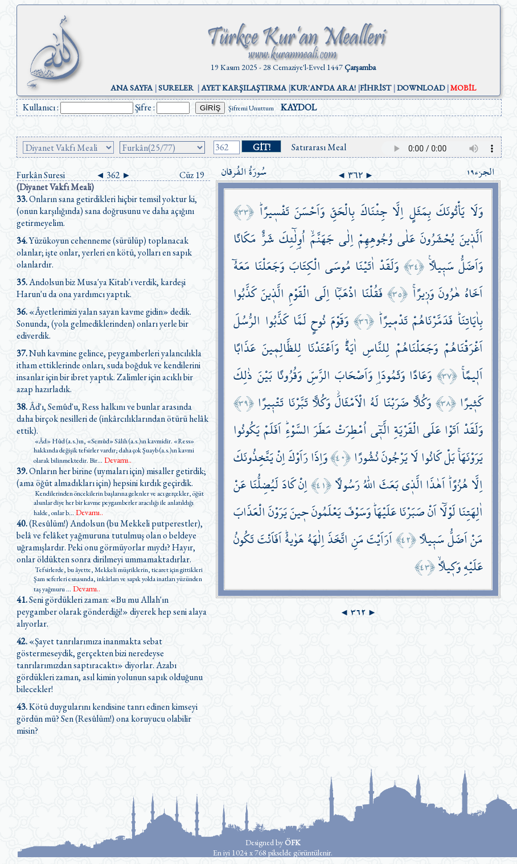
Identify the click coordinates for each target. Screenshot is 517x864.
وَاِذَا (319, 457)
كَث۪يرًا (471, 402)
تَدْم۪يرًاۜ (393, 320)
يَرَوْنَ (277, 512)
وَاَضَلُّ (470, 266)
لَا (414, 457)
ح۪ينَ (299, 512)
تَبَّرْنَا (298, 402)
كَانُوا (431, 457)
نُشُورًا (366, 457)
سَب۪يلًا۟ (441, 266)
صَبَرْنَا (412, 512)
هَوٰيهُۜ (294, 539)
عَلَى (432, 430)
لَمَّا (299, 320)
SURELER (176, 88)
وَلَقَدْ (389, 266)
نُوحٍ (318, 320)
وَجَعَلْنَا (269, 266)
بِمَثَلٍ (420, 211)
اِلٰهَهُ (316, 539)
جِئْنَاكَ (373, 211)
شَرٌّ (267, 238)
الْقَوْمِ (299, 293)
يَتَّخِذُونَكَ (253, 457)
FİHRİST (375, 88)
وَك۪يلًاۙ (449, 566)
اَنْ (432, 512)
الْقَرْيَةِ (407, 430)
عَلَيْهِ (473, 566)
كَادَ (289, 484)
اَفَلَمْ (272, 430)
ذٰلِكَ (242, 375)
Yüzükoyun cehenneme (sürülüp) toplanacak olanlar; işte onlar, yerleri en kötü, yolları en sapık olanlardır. (104, 252)
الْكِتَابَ (305, 266)
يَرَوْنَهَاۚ (470, 457)
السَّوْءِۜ (297, 430)
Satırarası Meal (319, 147)
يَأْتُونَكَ (450, 211)
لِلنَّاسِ (376, 348)
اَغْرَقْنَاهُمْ (463, 348)
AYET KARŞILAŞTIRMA (243, 88)
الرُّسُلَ (246, 320)
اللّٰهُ (369, 484)
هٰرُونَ (449, 293)
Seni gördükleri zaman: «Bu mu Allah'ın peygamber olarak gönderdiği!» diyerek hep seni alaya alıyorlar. (112, 612)
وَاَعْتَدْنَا (323, 348)
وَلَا (476, 211)
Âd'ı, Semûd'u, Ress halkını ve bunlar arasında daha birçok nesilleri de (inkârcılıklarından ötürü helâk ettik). (112, 419)
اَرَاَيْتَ (379, 539)
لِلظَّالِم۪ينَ (281, 348)
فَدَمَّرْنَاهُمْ (432, 320)
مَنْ (476, 539)
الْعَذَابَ (249, 512)
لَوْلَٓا (448, 512)
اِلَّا (398, 211)
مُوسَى (338, 266)
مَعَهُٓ (241, 266)
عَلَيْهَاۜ (385, 512)
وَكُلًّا (422, 402)
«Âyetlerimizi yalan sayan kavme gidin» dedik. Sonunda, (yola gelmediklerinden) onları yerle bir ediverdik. (104, 324)
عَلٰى (406, 238)
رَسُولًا (347, 484)
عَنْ (239, 484)
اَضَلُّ (457, 539)
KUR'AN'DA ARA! (323, 88)
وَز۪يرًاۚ (423, 293)
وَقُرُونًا (289, 375)
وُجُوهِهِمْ (375, 238)
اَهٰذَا (435, 484)
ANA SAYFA (131, 88)
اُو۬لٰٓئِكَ (292, 238)
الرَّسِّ (318, 375)
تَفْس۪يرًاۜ (274, 211)
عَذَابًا (244, 348)
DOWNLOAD (421, 88)
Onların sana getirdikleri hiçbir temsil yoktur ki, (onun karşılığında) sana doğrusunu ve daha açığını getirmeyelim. (107, 211)
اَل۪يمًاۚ (472, 375)
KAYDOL (299, 107)
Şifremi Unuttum (251, 108)
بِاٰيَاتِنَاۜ (470, 320)
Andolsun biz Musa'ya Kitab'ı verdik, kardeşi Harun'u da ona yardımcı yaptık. (101, 288)
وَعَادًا (420, 375)
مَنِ (357, 539)
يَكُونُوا (246, 430)
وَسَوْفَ (357, 512)
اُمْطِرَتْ (351, 430)
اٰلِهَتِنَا (470, 512)
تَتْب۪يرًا (271, 402)
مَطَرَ (322, 430)
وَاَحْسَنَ (309, 211)
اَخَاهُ (474, 293)
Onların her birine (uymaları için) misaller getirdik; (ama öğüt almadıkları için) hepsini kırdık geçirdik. (111, 477)
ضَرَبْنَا (396, 402)
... (114, 460)
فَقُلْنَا (372, 293)
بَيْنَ (264, 375)
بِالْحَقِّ (342, 211)
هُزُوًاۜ (458, 484)
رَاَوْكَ (298, 457)
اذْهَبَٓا (345, 293)
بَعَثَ (389, 484)
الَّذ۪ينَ (272, 293)
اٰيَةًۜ (351, 348)
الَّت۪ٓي (380, 430)
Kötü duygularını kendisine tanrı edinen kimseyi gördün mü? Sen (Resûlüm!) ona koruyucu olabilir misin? (107, 719)
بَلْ (449, 457)
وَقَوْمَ (339, 320)
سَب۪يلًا (431, 539)
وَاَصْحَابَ (353, 375)
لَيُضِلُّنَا (263, 484)
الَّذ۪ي (412, 484)
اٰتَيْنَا (365, 266)
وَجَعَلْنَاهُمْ (417, 348)
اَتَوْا (452, 430)
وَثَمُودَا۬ (391, 375)
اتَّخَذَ (337, 539)
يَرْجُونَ (394, 457)
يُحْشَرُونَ (437, 238)
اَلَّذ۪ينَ (471, 238)
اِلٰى (346, 238)
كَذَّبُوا (244, 293)
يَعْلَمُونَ (326, 512)
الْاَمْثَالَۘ (350, 402)
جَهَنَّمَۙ (322, 238)
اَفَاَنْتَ (269, 539)
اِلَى (322, 293)
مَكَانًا (244, 238)
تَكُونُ (243, 539)
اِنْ (280, 457)
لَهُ (374, 402)
